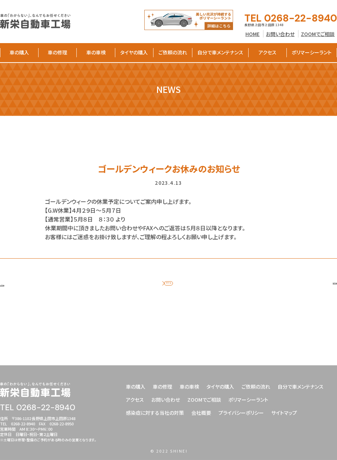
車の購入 (19, 52)
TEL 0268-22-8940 (290, 18)
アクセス (267, 52)
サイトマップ (284, 412)
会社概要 (201, 412)
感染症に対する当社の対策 (155, 412)
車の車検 (96, 52)
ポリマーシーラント (312, 52)
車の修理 (57, 52)
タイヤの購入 (134, 52)
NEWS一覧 (168, 290)
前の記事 (11, 291)
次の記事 (326, 291)
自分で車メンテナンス (220, 52)
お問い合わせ (280, 33)
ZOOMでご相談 (318, 33)
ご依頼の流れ (172, 52)
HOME (252, 33)
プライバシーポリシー (241, 412)
